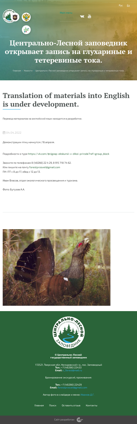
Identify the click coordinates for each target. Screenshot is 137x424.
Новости (28, 70)
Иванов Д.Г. (87, 394)
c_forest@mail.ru (72, 370)
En (128, 5)
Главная (39, 405)
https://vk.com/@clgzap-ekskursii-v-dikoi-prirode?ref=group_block (68, 153)
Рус (121, 5)
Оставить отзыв (71, 405)
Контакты (91, 405)
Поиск (52, 405)
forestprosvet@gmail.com (44, 167)
